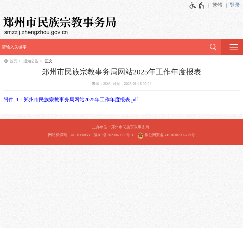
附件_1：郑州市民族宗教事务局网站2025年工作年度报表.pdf (70, 99)
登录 (235, 5)
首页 (13, 61)
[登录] (236, 5)
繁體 (217, 5)
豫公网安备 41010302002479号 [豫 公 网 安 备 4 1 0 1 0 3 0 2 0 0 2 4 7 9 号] (166, 134)
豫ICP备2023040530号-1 (114, 135)
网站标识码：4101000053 (69, 135)
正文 (49, 61)
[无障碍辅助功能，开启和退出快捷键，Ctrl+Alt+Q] (197, 5)
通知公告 (31, 61)
